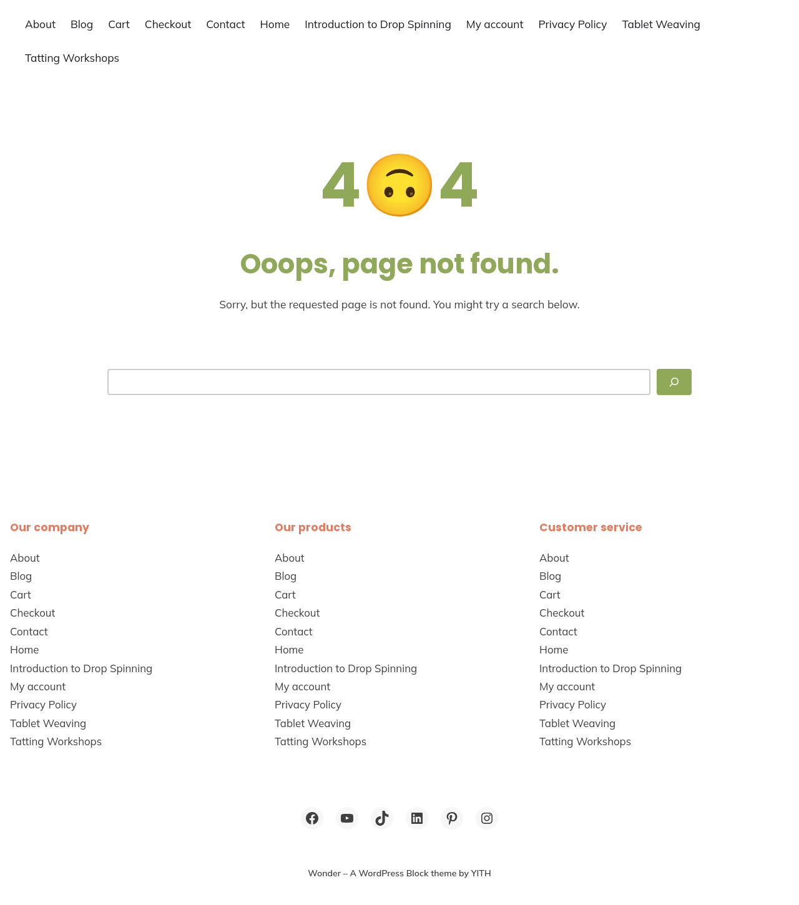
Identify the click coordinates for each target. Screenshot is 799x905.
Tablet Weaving (661, 24)
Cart (119, 24)
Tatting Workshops (72, 57)
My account (495, 24)
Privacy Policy (572, 24)
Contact (225, 24)
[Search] (674, 382)
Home (275, 24)
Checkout (168, 24)
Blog (82, 24)
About (40, 24)
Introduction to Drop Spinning (378, 24)
